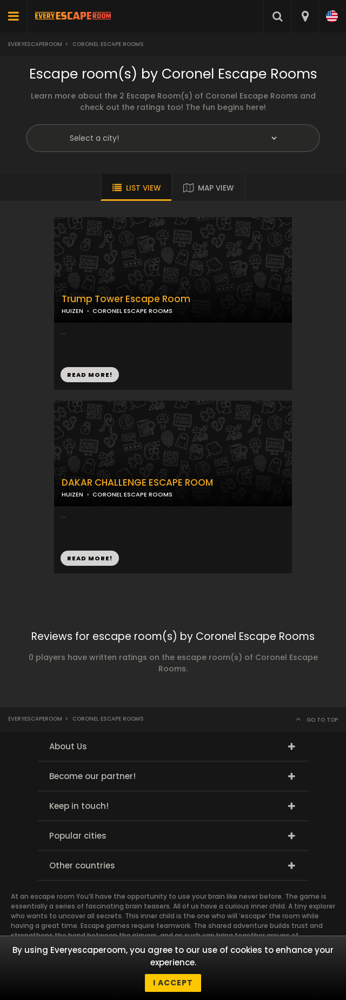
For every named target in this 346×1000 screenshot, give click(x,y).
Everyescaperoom (35, 44)
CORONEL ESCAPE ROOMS (132, 310)
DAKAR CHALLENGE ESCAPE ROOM (137, 482)
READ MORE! (89, 374)
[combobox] (304, 16)
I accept (173, 982)
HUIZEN (72, 310)
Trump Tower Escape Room (126, 299)
